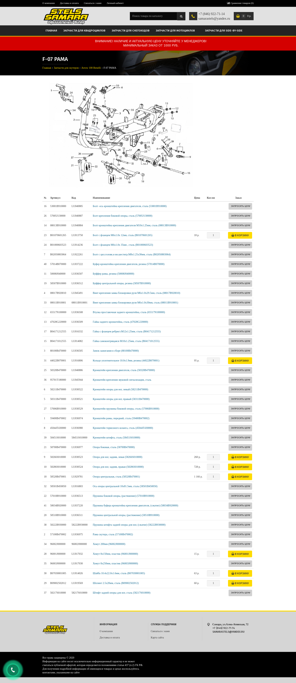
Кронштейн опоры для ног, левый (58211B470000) (120, 389)
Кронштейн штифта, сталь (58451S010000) (116, 437)
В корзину (240, 235)
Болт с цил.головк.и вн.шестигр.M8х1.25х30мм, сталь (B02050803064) (132, 254)
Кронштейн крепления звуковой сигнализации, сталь (122, 379)
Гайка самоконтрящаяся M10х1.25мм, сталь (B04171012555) (126, 341)
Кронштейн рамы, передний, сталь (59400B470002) (121, 418)
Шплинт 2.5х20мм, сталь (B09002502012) (116, 583)
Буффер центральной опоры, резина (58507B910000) (122, 283)
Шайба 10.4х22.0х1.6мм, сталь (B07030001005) (119, 573)
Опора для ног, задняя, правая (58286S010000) (118, 466)
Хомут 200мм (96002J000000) (109, 544)
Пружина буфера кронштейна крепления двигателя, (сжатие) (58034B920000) (135, 505)
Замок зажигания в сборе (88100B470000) (116, 350)
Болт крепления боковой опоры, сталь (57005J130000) (122, 215)
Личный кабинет (115, 3)
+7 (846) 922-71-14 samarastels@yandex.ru (214, 16)
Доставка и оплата (69, 3)
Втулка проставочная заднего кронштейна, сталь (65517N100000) (129, 312)
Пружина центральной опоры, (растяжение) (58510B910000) (126, 515)
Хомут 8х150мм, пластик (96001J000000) (115, 553)
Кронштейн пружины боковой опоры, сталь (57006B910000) (126, 408)
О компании (48, 3)
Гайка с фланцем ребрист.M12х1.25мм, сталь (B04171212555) (127, 331)
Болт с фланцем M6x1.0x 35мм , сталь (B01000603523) (123, 244)
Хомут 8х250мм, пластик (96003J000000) (115, 563)
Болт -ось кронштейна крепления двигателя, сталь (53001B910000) (130, 206)
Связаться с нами (93, 3)
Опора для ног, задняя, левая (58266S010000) (117, 457)
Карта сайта (157, 637)
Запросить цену (240, 206)
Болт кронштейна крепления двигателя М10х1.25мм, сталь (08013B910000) (134, 225)
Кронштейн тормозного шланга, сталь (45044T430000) (123, 428)
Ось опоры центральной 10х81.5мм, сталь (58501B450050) (125, 486)
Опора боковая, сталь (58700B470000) (114, 447)
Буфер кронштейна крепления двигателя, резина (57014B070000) (128, 264)
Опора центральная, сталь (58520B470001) (116, 476)
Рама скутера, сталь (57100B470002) (113, 534)
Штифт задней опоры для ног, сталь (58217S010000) (121, 592)
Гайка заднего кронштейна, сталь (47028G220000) (120, 321)
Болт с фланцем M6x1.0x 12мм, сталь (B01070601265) (122, 235)
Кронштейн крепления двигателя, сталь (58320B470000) (124, 370)
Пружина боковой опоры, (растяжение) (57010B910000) (123, 496)
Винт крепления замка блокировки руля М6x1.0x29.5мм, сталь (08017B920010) (136, 293)
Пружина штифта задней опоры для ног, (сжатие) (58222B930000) (129, 524)
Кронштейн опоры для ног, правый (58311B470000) (121, 399)
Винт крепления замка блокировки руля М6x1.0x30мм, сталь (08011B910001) (135, 302)
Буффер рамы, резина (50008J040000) (113, 273)
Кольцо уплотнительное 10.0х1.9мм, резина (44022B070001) (126, 360)
